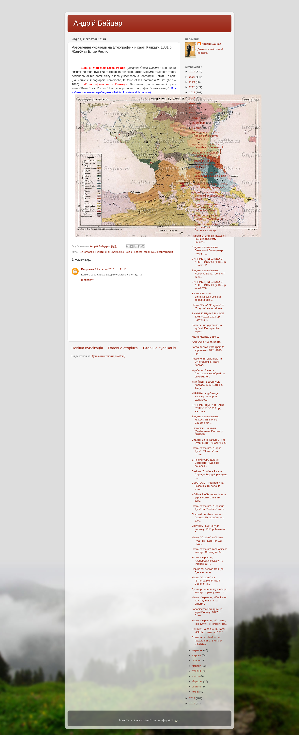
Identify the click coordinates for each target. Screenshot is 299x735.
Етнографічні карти (91, 251)
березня (197, 681)
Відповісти (87, 279)
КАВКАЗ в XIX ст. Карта (206, 341)
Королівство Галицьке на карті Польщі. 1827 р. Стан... (207, 612)
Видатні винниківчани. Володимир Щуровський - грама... (209, 195)
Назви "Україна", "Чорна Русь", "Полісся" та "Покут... (206, 451)
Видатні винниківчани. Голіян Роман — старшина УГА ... (210, 217)
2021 (192, 97)
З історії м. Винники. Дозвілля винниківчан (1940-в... (206, 164)
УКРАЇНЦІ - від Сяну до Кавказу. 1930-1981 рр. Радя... (207, 385)
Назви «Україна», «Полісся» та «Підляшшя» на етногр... (209, 600)
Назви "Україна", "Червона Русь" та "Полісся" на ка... (209, 508)
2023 (192, 87)
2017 (192, 698)
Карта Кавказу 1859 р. (205, 336)
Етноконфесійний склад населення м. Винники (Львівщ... (207, 640)
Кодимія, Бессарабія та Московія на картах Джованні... (206, 135)
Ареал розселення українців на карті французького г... (209, 591)
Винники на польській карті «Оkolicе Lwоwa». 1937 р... (210, 630)
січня (195, 691)
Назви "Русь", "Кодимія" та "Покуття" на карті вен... (208, 307)
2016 (192, 703)
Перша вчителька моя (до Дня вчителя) (208, 570)
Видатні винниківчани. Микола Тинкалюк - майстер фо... (205, 419)
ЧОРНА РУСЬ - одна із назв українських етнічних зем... (209, 497)
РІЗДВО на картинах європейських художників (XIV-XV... (209, 175)
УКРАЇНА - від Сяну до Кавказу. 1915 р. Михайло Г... (209, 529)
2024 (192, 82)
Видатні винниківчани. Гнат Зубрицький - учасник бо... (209, 441)
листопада (199, 122)
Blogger (175, 720)
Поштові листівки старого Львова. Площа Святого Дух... (208, 517)
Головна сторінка (123, 348)
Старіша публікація (159, 348)
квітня (196, 676)
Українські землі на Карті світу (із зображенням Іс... (209, 146)
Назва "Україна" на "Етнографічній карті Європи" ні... (206, 580)
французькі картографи (158, 251)
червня (197, 665)
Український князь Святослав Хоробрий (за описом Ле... (208, 373)
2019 (192, 108)
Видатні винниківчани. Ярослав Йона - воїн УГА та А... (208, 273)
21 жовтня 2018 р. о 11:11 (111, 269)
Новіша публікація (87, 348)
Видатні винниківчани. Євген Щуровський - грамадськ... (209, 186)
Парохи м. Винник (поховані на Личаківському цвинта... (209, 238)
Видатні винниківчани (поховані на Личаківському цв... (205, 207)
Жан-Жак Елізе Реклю (119, 251)
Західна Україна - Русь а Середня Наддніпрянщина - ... (209, 474)
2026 (192, 71)
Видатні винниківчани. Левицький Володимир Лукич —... (207, 250)
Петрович (87, 269)
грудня (196, 117)
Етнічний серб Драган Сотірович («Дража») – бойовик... (207, 462)
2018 (192, 113)
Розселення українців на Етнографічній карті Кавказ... (207, 361)
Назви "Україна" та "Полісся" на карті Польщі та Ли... (209, 551)
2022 (192, 92)
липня (196, 660)
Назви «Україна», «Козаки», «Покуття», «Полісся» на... (210, 622)
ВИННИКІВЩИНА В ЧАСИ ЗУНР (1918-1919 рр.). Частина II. (208, 316)
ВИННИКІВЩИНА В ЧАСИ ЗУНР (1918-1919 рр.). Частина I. (208, 408)
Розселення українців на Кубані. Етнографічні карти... (207, 328)
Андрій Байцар (97, 23)
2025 (192, 76)
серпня (197, 655)
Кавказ (138, 251)
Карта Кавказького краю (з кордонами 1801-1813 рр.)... (208, 350)
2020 (192, 102)
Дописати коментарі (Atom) (108, 356)
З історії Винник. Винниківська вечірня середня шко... (206, 296)
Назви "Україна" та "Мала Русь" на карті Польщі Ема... (207, 540)
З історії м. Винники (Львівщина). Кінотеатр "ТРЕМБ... (207, 431)
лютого (197, 686)
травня (197, 670)
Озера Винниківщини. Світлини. (205, 154)
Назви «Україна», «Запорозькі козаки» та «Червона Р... (207, 560)
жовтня (197, 127)
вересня (197, 650)
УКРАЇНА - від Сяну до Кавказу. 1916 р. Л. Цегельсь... (205, 396)
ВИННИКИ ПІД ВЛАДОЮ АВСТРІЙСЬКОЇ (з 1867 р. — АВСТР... (209, 262)
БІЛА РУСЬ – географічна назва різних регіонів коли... (208, 486)
